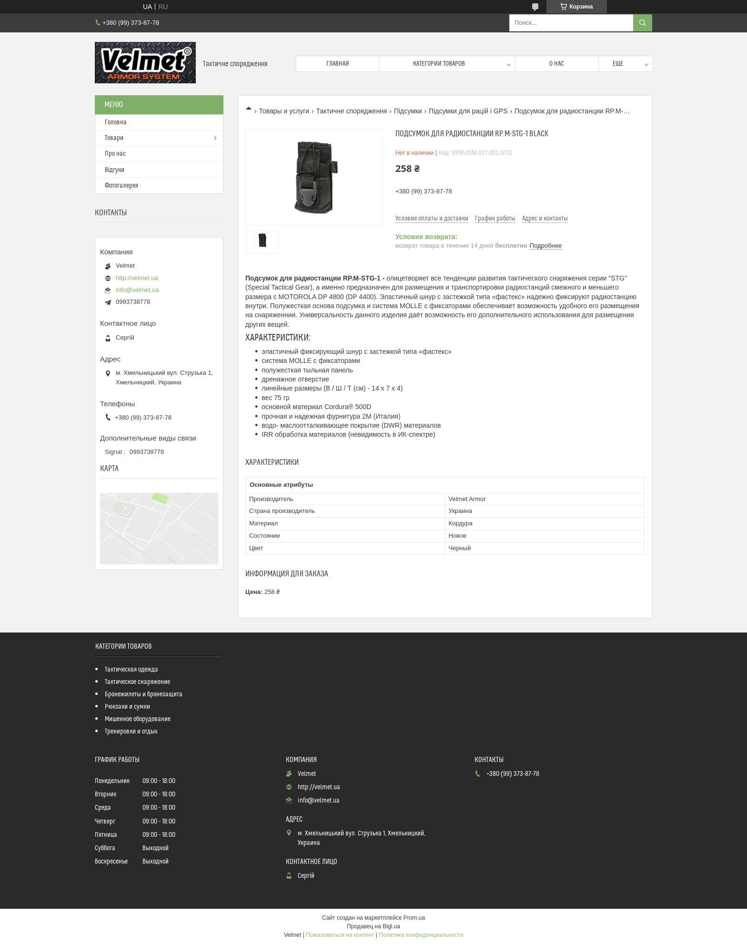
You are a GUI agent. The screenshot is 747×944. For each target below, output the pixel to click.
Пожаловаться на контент (340, 935)
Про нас (115, 154)
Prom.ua (414, 917)
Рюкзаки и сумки (127, 707)
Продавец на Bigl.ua (373, 926)
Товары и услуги (284, 111)
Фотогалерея (121, 186)
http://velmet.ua (137, 277)
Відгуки (114, 170)
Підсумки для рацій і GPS (468, 111)
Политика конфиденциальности (421, 935)
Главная (337, 64)
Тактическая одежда (131, 669)
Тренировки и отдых (131, 731)
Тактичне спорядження (351, 111)
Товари (114, 138)
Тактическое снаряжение (137, 682)
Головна (116, 122)
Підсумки (408, 111)
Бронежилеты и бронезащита (143, 694)
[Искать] (642, 22)
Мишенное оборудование (138, 719)
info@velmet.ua (137, 289)
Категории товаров (439, 64)
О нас (556, 64)
